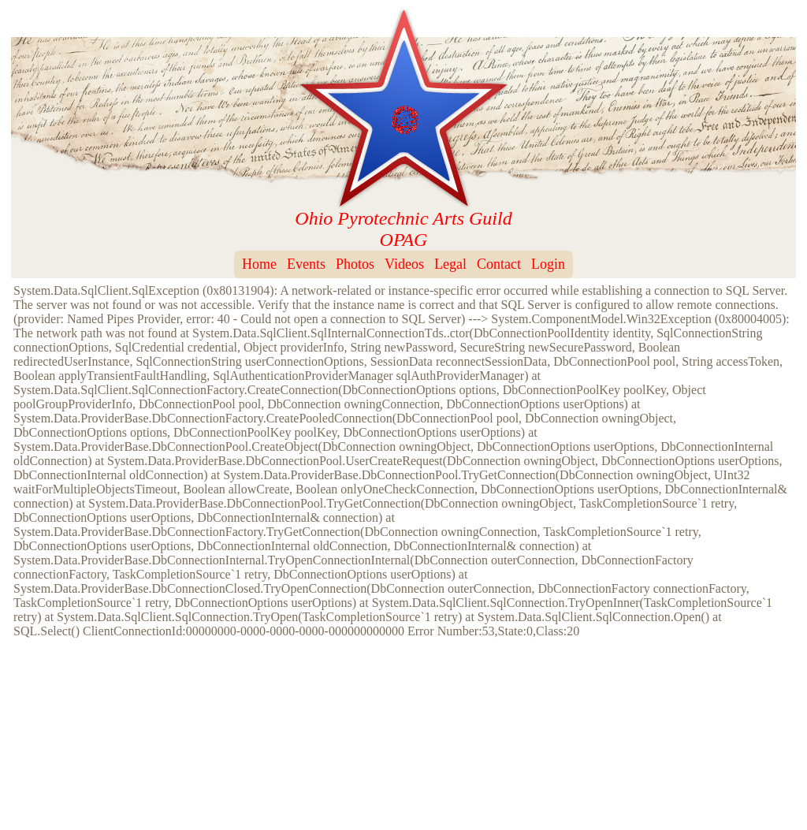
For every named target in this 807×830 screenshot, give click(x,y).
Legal (450, 264)
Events (306, 264)
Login (548, 264)
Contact (499, 264)
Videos (404, 264)
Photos (355, 264)
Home (259, 264)
